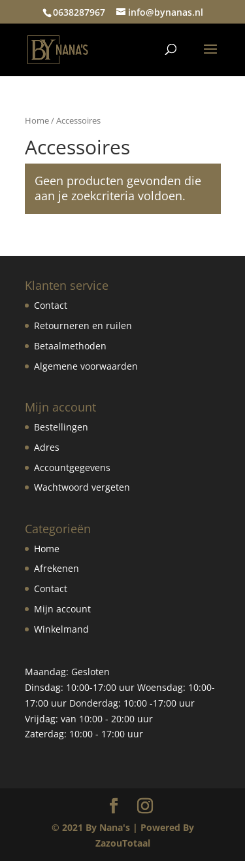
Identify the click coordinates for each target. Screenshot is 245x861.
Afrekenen (56, 568)
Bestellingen (61, 427)
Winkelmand (61, 629)
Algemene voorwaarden (86, 366)
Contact (50, 305)
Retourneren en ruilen (83, 325)
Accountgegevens (72, 467)
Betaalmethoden (70, 346)
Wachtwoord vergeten (82, 487)
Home (37, 120)
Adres (46, 447)
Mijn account (62, 609)
